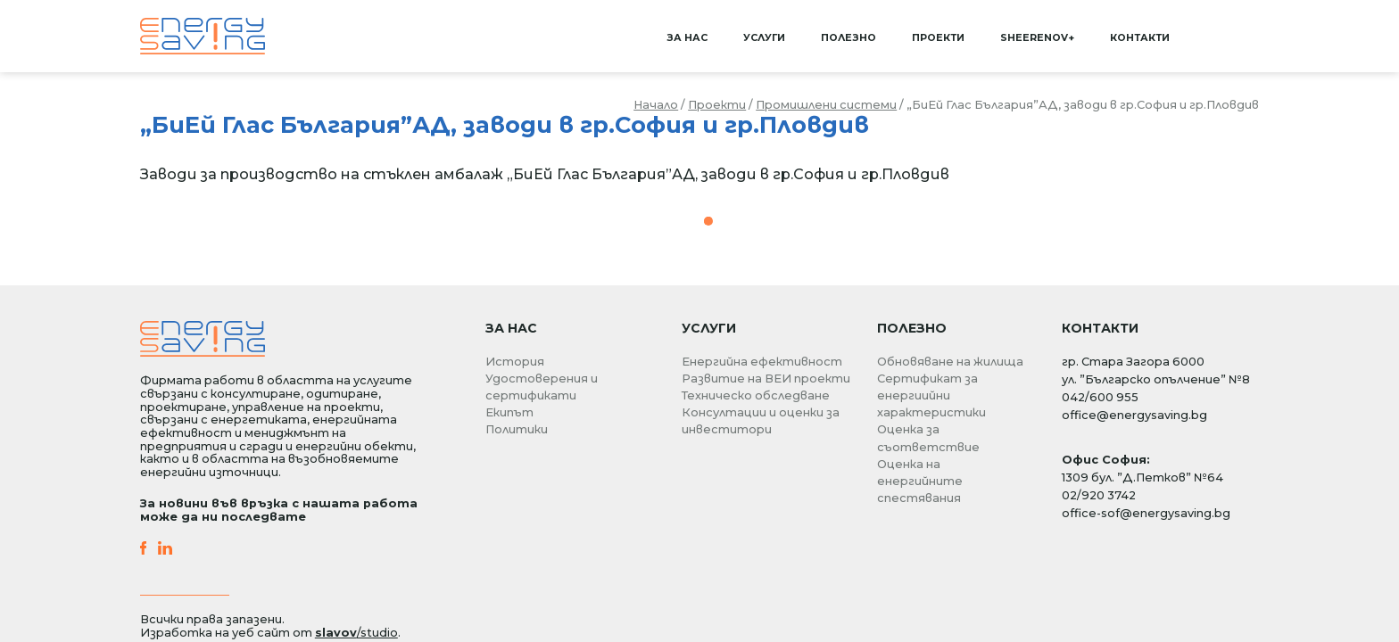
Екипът (509, 412)
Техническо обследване (756, 395)
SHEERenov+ (1037, 38)
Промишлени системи (826, 104)
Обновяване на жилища (950, 361)
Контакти (1140, 38)
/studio (356, 632)
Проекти (938, 38)
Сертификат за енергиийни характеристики (931, 395)
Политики (516, 429)
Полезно (848, 38)
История (514, 361)
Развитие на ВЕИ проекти (766, 378)
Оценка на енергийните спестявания (920, 481)
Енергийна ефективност (762, 361)
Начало (655, 104)
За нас (687, 38)
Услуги (764, 38)
